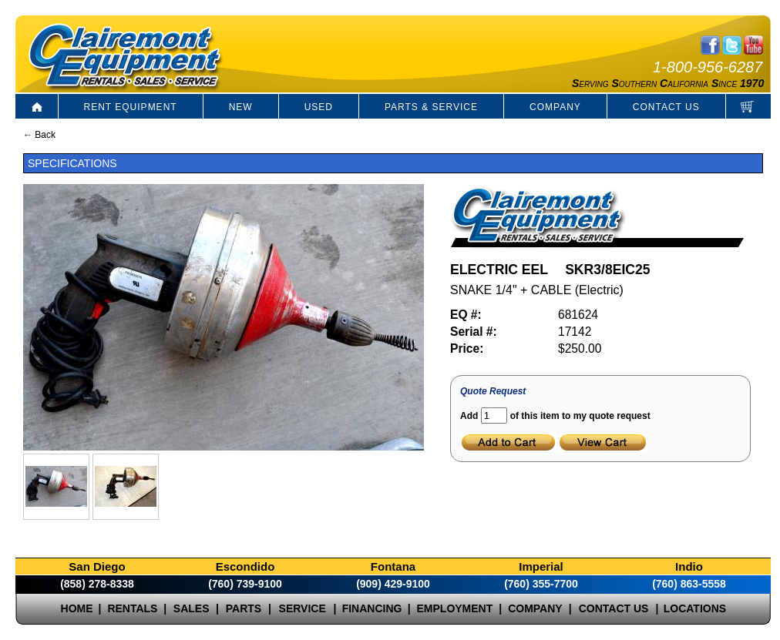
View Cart (603, 442)
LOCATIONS (695, 608)
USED (318, 107)
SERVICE (302, 608)
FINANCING (372, 608)
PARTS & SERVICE (431, 107)
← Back (39, 134)
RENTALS (132, 608)
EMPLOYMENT (455, 608)
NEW (241, 107)
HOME (77, 608)
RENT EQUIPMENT (130, 107)
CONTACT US (666, 107)
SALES (191, 608)
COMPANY (555, 107)
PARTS (243, 608)
